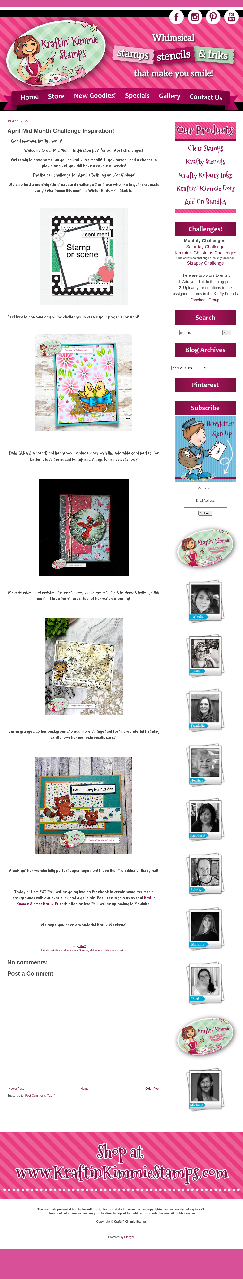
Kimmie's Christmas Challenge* (205, 252)
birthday (55, 950)
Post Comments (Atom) (40, 1095)
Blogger (129, 1237)
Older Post (152, 1088)
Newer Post (16, 1088)
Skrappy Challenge (205, 263)
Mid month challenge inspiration (108, 950)
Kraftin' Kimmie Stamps (74, 950)
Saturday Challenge (205, 246)
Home (84, 1088)
